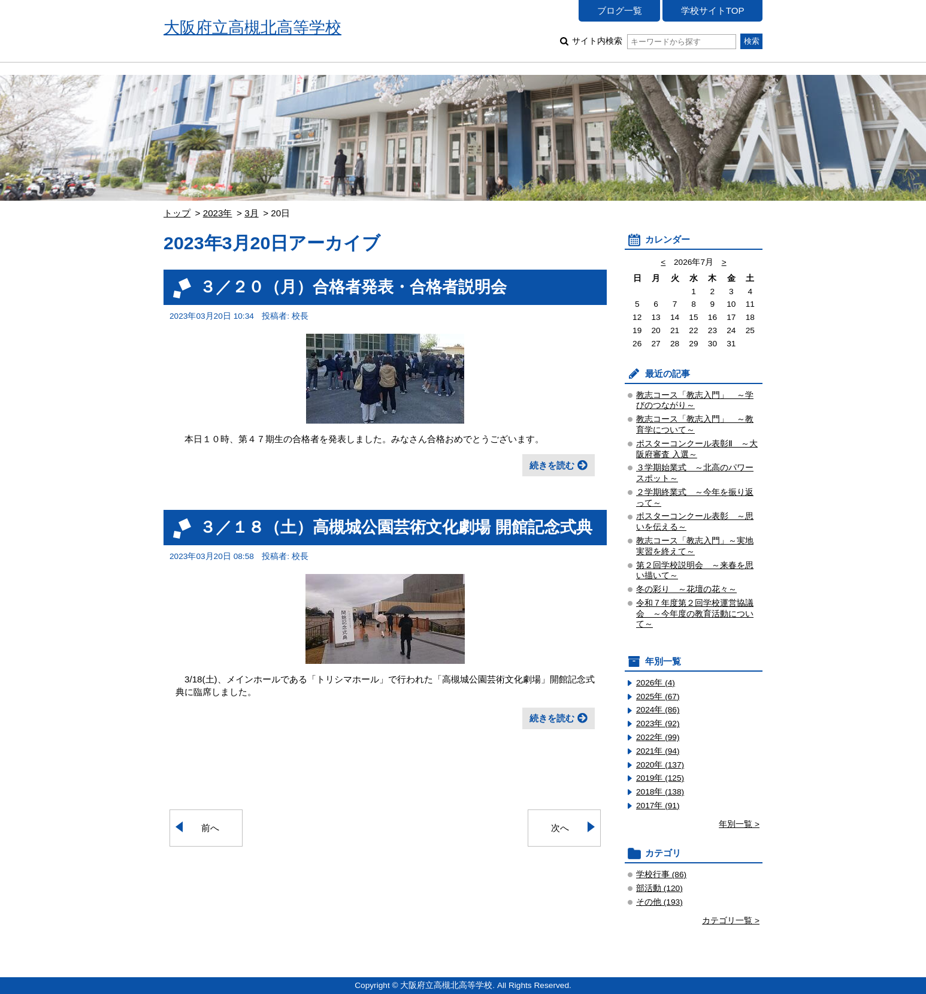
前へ (210, 828)
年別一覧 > (739, 824)
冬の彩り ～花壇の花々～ (686, 589)
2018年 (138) (660, 791)
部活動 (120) (659, 888)
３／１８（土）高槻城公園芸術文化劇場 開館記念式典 (395, 527)
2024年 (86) (658, 709)
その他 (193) (659, 902)
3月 (251, 213)
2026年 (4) (655, 682)
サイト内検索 (654, 41)
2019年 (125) (660, 778)
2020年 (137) (660, 764)
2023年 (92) (658, 723)
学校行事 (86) (661, 874)
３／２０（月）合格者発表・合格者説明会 (353, 286)
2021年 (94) (658, 751)
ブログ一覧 (619, 10)
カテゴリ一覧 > (730, 920)
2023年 (217, 213)
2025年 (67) (658, 696)
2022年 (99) (658, 737)
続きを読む (551, 465)
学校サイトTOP (713, 10)
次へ (560, 828)
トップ (177, 213)
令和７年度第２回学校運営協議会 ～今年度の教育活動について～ (694, 614)
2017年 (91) (658, 805)
